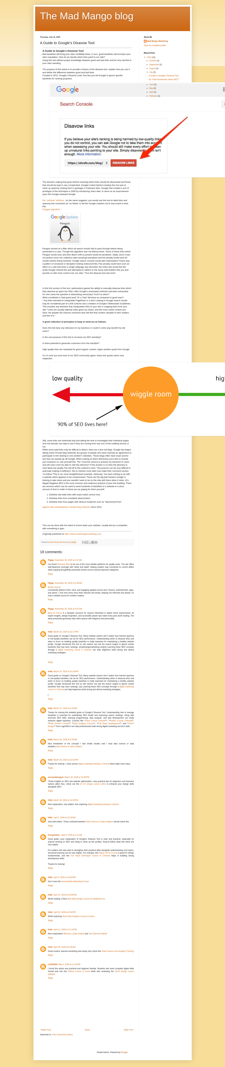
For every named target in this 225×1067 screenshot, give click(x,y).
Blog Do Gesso (55, 613)
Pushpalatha (54, 835)
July (151, 72)
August (152, 68)
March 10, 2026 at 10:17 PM (66, 632)
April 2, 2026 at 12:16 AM (64, 817)
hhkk (50, 632)
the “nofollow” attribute (54, 200)
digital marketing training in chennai (93, 764)
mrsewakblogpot (56, 777)
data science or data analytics (69, 746)
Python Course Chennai (121, 721)
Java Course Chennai (95, 721)
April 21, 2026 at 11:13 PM (65, 929)
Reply (50, 574)
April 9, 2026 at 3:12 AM (71, 835)
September (154, 64)
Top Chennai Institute (98, 934)
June (151, 84)
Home (87, 1030)
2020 (149, 57)
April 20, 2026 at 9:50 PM (65, 912)
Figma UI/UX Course (108, 853)
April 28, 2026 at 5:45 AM (64, 947)
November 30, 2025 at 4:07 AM (68, 609)
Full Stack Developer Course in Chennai (90, 856)
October (153, 60)
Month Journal (54, 587)
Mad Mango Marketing (157, 41)
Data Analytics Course (84, 723)
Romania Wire (63, 564)
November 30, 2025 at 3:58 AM (68, 583)
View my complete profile (155, 45)
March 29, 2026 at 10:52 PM (66, 760)
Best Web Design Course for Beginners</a (86, 899)
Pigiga (51, 560)
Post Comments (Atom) (62, 1034)
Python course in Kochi (79, 971)
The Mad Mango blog (87, 15)
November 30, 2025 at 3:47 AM (68, 560)
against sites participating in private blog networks (67, 507)
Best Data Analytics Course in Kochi (78, 916)
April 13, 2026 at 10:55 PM (65, 895)
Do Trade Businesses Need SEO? (164, 79)
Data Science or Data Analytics (99, 821)
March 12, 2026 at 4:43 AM (65, 708)
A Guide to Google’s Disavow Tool (163, 76)
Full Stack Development (109, 723)
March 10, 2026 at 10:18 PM (66, 671)
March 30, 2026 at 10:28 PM (77, 777)
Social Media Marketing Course (75, 881)
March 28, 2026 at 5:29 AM (65, 739)
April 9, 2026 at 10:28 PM (65, 877)
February (153, 96)
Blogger (124, 1052)
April (151, 92)
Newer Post (46, 1030)
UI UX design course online (93, 784)
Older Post (128, 1030)
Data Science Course (59, 723)
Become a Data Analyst (74, 934)
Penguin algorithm (52, 209)
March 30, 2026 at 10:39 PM (66, 800)
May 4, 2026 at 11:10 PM (69, 964)
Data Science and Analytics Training (118, 951)
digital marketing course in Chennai (74, 650)
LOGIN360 (53, 964)
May (151, 88)
